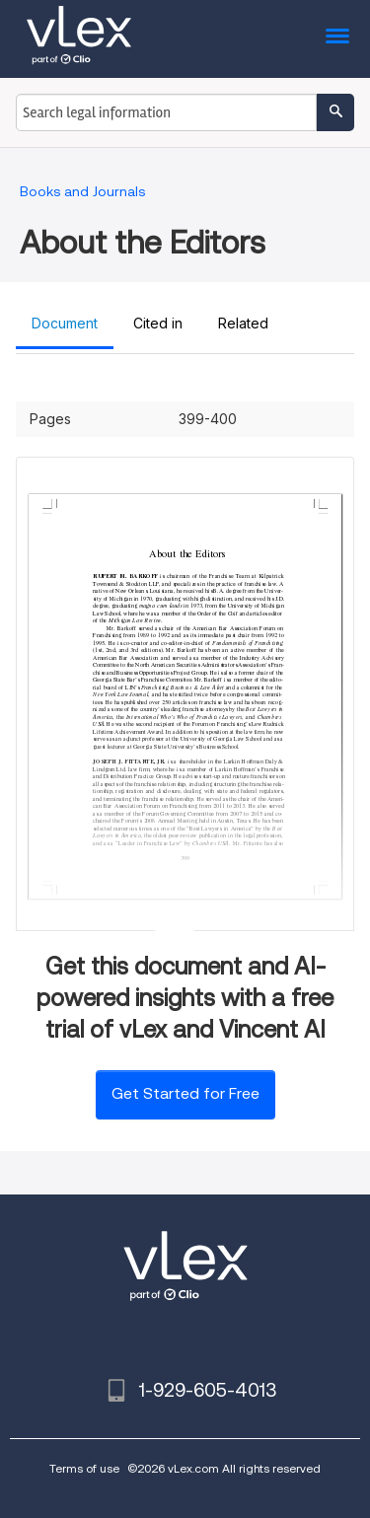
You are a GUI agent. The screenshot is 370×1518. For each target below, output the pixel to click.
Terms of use (84, 1468)
